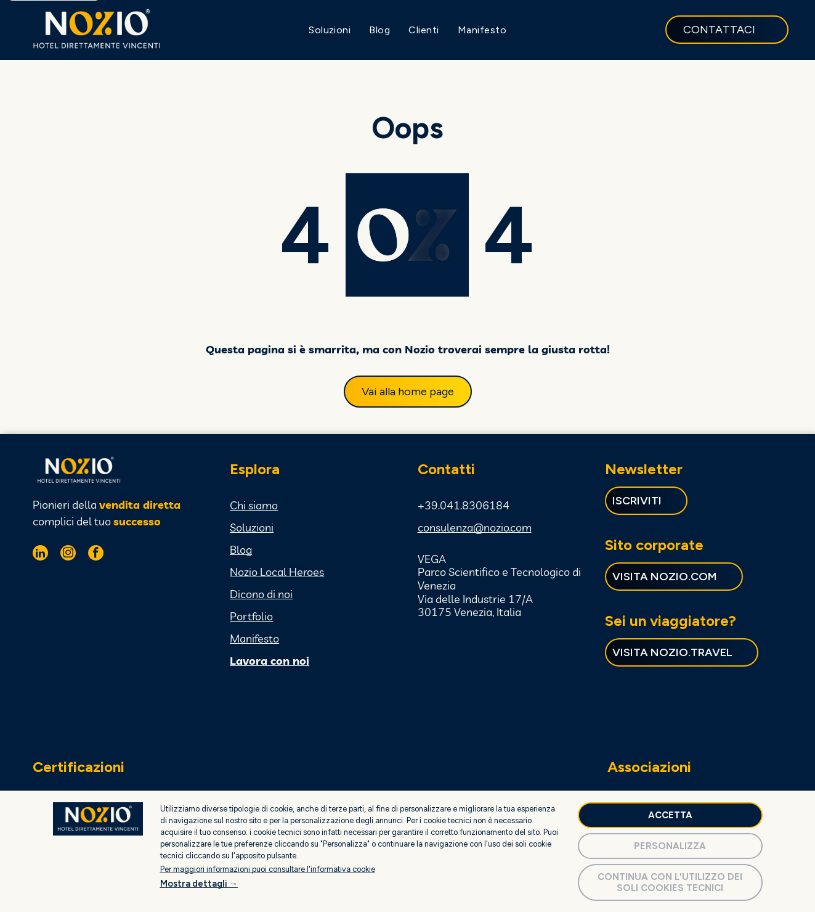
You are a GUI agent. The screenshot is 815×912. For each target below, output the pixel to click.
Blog (241, 550)
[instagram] (68, 554)
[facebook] (95, 554)
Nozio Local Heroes (277, 572)
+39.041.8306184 (463, 505)
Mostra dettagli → (199, 883)
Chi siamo (254, 505)
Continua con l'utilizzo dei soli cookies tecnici (670, 882)
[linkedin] (40, 554)
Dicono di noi (261, 594)
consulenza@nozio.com (475, 527)
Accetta (670, 815)
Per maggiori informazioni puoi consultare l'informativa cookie (267, 869)
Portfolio (251, 616)
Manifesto (254, 638)
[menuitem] (329, 30)
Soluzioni (252, 527)
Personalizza (670, 846)
